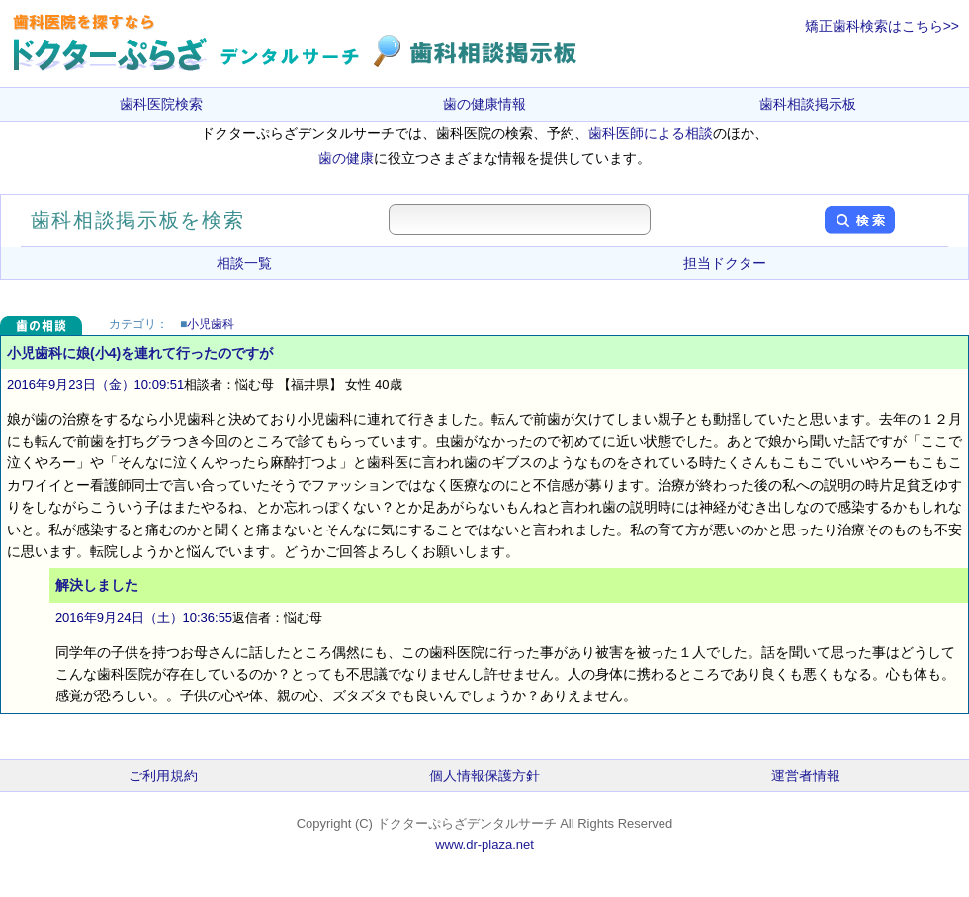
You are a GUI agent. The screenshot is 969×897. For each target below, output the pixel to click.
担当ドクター (724, 263)
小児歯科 (210, 324)
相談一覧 (244, 263)
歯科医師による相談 (650, 133)
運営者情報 (805, 775)
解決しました (96, 585)
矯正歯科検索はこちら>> (882, 26)
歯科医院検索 (161, 104)
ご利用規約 (163, 775)
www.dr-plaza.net (484, 844)
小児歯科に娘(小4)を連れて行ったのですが (140, 353)
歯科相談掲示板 (807, 104)
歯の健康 (346, 158)
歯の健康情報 (484, 104)
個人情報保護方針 (484, 775)
